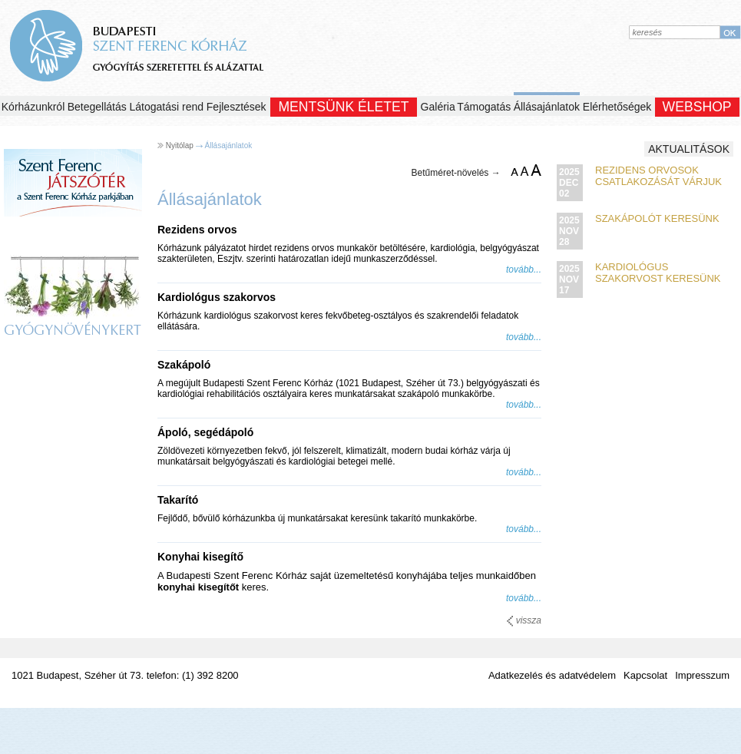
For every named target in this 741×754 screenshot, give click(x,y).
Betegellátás (97, 107)
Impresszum (702, 675)
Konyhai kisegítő (200, 557)
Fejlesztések (236, 107)
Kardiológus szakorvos (216, 297)
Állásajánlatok (547, 107)
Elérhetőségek (617, 107)
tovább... (523, 269)
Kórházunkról (33, 107)
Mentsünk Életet (343, 106)
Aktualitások (688, 149)
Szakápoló (183, 365)
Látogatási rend (167, 107)
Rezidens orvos (197, 229)
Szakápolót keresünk (657, 218)
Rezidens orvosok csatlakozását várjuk (658, 175)
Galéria (438, 107)
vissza (524, 620)
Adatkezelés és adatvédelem (552, 675)
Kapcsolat (645, 675)
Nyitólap (180, 145)
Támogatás (484, 107)
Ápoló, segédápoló (205, 432)
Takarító (177, 500)
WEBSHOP (697, 106)
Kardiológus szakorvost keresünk (658, 272)
